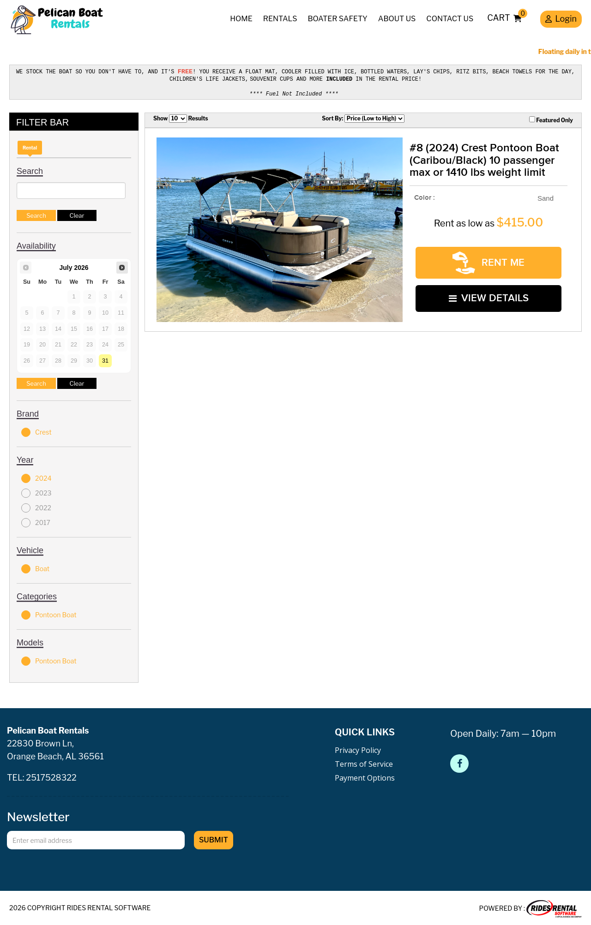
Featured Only (551, 118)
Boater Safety (337, 18)
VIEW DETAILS (489, 294)
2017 (35, 521)
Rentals (280, 18)
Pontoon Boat (49, 613)
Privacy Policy (358, 749)
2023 (36, 491)
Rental (30, 146)
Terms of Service (364, 763)
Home (241, 18)
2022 (36, 506)
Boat (35, 567)
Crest (36, 431)
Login (561, 19)
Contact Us (449, 18)
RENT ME (488, 260)
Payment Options (365, 776)
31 (105, 359)
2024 (36, 477)
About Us (397, 18)
